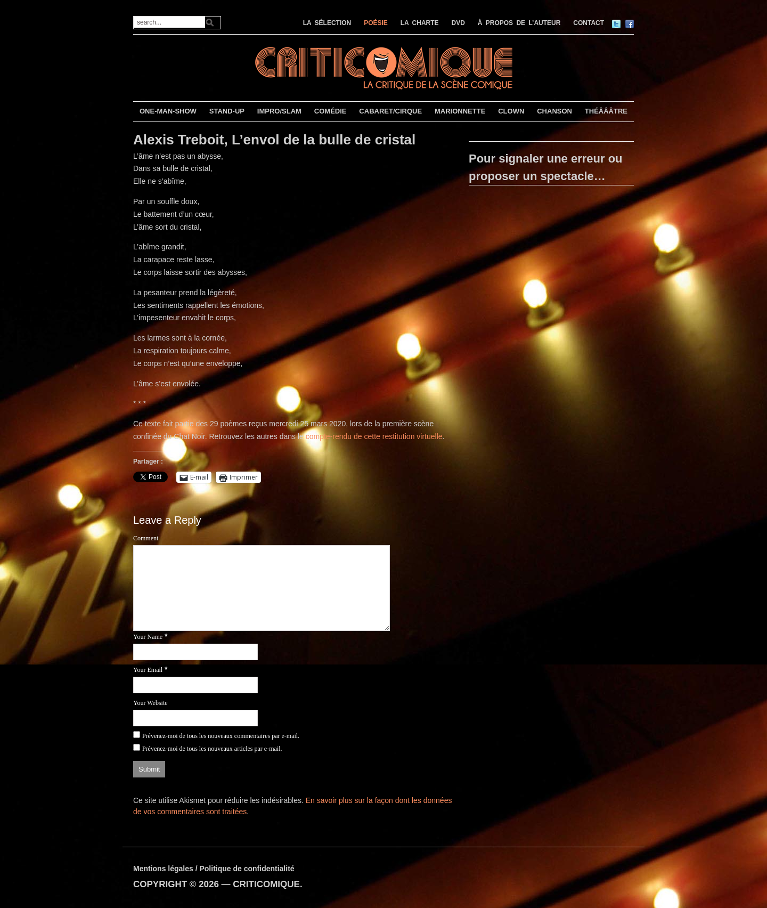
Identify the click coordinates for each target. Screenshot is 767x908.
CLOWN (511, 111)
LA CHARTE (420, 23)
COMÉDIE (330, 111)
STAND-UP (226, 111)
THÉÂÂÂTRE (606, 111)
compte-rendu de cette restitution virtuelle (374, 436)
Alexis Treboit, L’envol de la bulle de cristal (274, 140)
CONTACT (588, 23)
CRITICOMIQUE (266, 884)
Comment (145, 538)
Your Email (147, 670)
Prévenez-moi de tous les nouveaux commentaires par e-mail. (220, 736)
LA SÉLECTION (327, 23)
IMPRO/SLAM (279, 111)
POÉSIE (376, 23)
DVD (458, 23)
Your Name (147, 637)
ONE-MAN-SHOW (168, 111)
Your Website (150, 703)
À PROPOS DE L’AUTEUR (519, 23)
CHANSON (554, 111)
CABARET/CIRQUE (390, 111)
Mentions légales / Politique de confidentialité (214, 868)
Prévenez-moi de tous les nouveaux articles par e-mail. (212, 748)
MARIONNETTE (460, 111)
